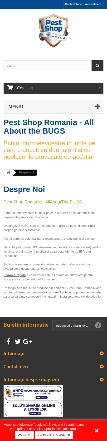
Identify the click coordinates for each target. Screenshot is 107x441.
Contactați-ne (73, 4)
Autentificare (93, 4)
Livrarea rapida (15, 275)
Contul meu (16, 366)
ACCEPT (24, 434)
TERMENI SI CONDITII (54, 434)
